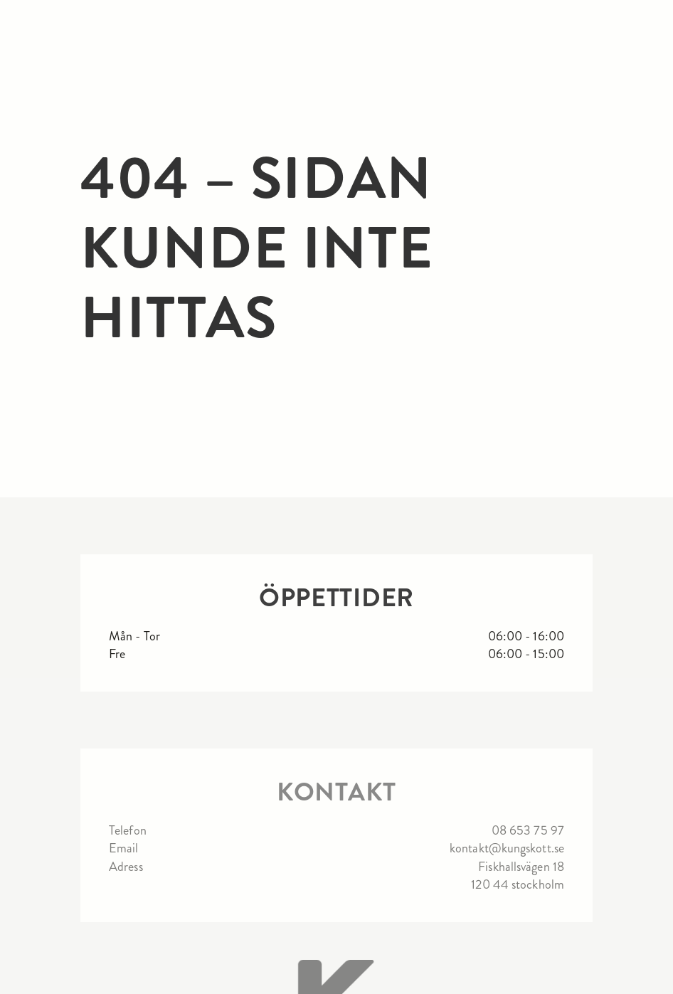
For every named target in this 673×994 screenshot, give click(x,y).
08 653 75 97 (528, 831)
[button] (649, 25)
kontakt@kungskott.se (507, 848)
